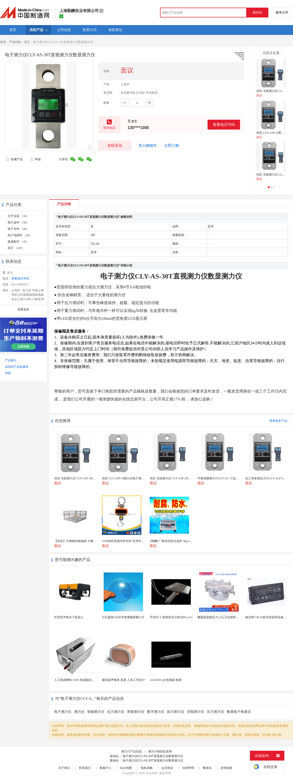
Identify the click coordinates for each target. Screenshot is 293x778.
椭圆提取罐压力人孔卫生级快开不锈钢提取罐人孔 (229, 617)
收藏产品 (14, 159)
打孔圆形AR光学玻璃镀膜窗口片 (123, 617)
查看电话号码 (224, 124)
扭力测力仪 (175, 712)
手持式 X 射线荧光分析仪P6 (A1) (171, 617)
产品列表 (15, 42)
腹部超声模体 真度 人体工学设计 (123, 680)
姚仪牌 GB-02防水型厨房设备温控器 (269, 617)
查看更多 (23, 309)
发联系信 (114, 145)
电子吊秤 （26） (18, 229)
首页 (3, 42)
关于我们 (64, 768)
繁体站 (207, 768)
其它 (27, 42)
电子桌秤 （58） (18, 222)
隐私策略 (147, 768)
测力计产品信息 (131, 751)
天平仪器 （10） (18, 216)
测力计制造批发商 (160, 751)
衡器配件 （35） (18, 241)
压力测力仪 (215, 712)
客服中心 (105, 768)
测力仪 (79, 712)
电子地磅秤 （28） (20, 235)
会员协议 (167, 768)
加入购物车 (147, 145)
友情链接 (226, 768)
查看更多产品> (279, 421)
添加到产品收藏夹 (17, 366)
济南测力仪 (195, 712)
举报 (35, 159)
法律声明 (188, 768)
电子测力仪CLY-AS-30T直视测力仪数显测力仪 (153, 756)
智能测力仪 (95, 712)
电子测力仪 (62, 712)
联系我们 (85, 768)
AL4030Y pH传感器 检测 (165, 680)
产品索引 (11, 360)
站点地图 (126, 768)
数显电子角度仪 (239, 712)
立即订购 (171, 145)
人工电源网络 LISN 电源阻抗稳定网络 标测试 (83, 680)
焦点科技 (152, 773)
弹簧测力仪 (135, 712)
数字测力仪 (155, 712)
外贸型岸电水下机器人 (69, 617)
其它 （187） (16, 248)
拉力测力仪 (115, 712)
